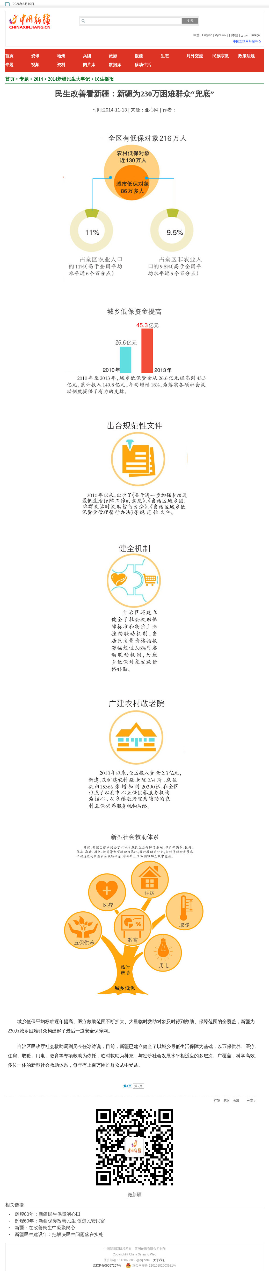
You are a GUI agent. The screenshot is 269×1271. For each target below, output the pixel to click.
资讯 (35, 56)
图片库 (89, 64)
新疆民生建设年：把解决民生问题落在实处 (59, 1234)
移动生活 (143, 64)
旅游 (113, 56)
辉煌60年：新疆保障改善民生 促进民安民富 (60, 1221)
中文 (196, 35)
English (207, 35)
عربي (244, 35)
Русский (221, 35)
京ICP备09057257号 (107, 1265)
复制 (226, 1100)
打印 (217, 1100)
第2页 (138, 1086)
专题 (9, 64)
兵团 (87, 56)
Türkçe (255, 35)
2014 (38, 79)
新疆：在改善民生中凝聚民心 (45, 1227)
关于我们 (159, 1260)
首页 (9, 56)
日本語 (233, 35)
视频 (35, 64)
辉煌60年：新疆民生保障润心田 (48, 1214)
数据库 (115, 64)
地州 (61, 56)
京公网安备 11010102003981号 (154, 1265)
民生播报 (104, 79)
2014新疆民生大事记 (69, 79)
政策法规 (246, 56)
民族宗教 (220, 56)
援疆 (139, 56)
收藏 (236, 1100)
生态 (165, 56)
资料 (61, 64)
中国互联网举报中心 (247, 41)
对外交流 (194, 56)
